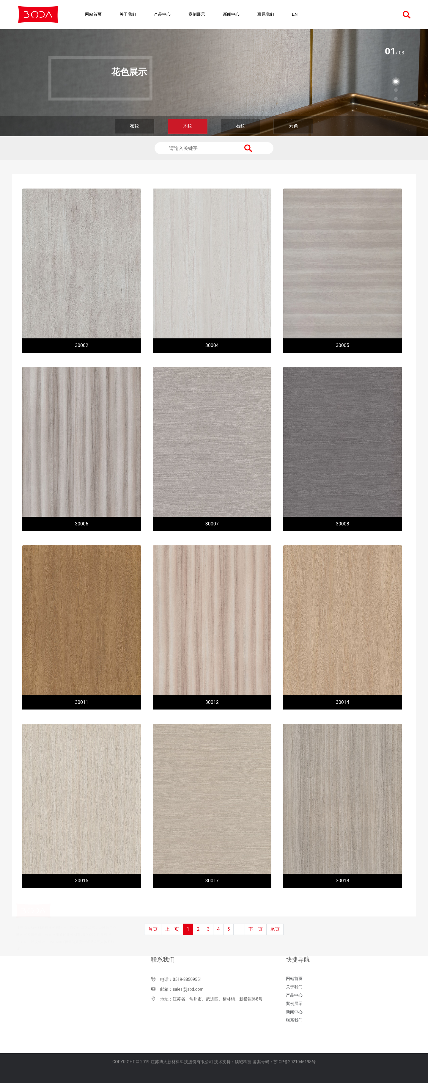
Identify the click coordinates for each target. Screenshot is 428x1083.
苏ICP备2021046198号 (294, 1048)
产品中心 (162, 14)
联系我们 (265, 14)
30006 (81, 524)
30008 (342, 524)
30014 (342, 702)
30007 (212, 524)
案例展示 (196, 14)
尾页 (275, 929)
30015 (81, 880)
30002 (81, 345)
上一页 (172, 929)
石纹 (240, 126)
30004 (212, 345)
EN (295, 14)
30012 (212, 702)
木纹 (187, 126)
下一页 (255, 929)
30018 (342, 880)
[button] (396, 81)
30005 (342, 345)
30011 (81, 702)
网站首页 (93, 14)
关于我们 (127, 14)
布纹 (134, 126)
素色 (293, 126)
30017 (212, 880)
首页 (153, 929)
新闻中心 (231, 14)
